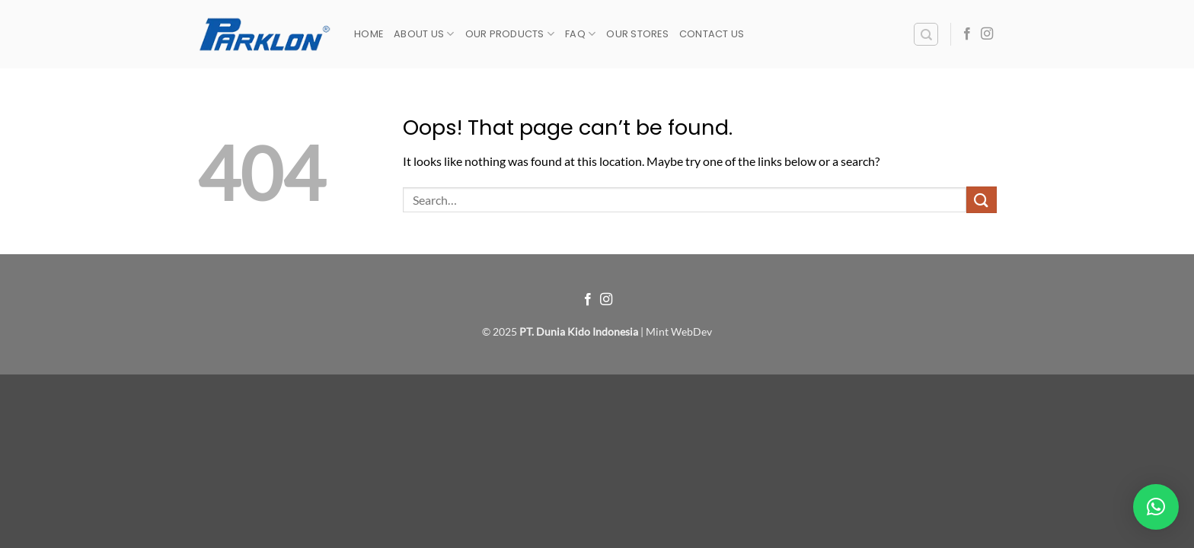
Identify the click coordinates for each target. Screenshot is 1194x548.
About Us (424, 34)
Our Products (510, 34)
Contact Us (712, 33)
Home (368, 33)
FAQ (580, 34)
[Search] (926, 34)
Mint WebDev (679, 331)
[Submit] (981, 199)
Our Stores (637, 33)
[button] (1156, 507)
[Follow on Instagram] (987, 34)
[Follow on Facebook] (967, 34)
